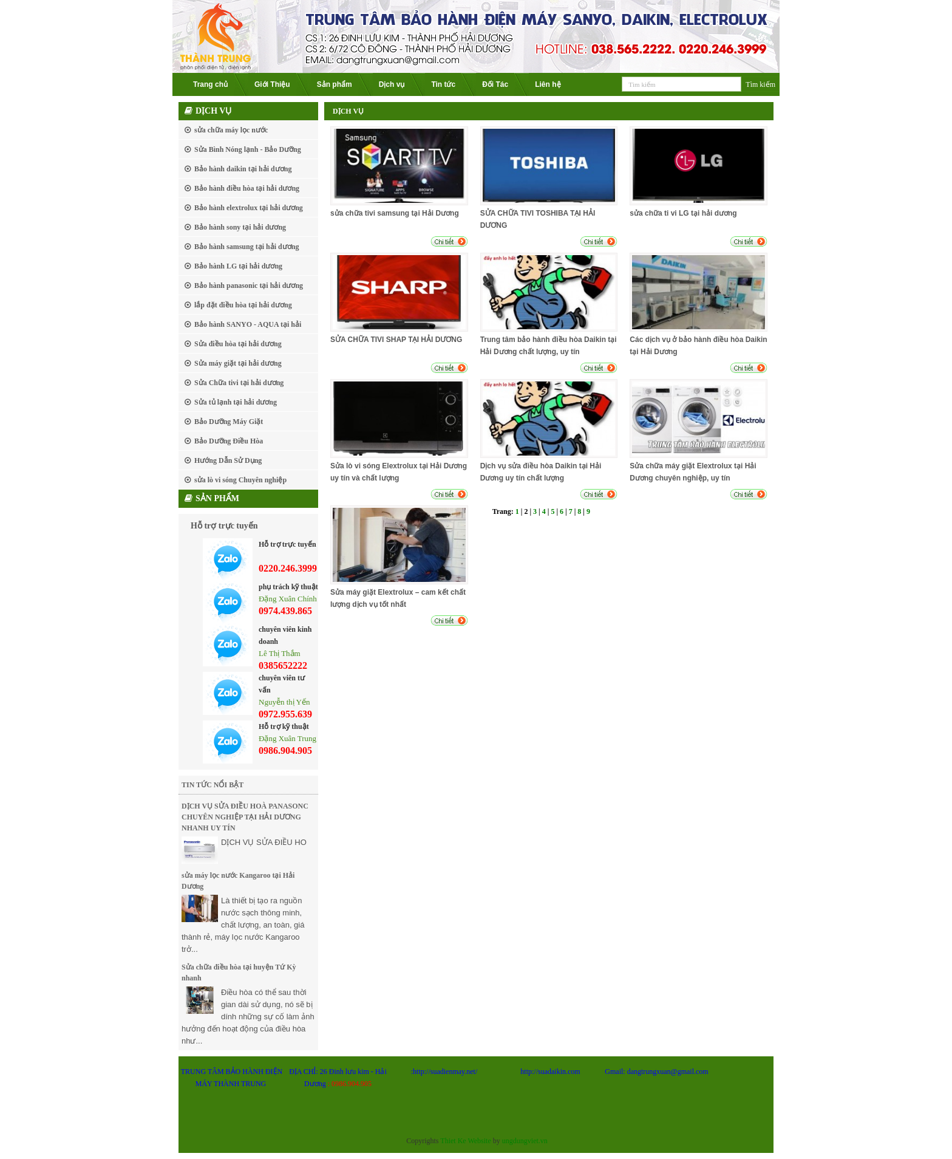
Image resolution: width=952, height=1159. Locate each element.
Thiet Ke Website (465, 1141)
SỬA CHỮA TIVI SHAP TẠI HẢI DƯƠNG (396, 339)
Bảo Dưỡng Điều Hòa (228, 441)
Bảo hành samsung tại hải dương (246, 246)
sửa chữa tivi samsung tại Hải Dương (394, 213)
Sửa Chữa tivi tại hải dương (239, 382)
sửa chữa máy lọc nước (231, 130)
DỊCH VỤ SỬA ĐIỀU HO (264, 842)
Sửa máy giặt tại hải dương (238, 363)
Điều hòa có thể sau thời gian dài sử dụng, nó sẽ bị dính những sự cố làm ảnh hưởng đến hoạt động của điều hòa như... (248, 1016)
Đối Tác (495, 84)
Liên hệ (547, 84)
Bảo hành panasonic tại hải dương (248, 285)
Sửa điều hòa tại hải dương (238, 344)
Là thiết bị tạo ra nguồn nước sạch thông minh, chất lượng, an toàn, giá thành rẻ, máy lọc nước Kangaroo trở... (243, 925)
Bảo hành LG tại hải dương (238, 266)
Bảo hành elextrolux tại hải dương (248, 207)
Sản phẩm (334, 84)
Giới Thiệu (272, 84)
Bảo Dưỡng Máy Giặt (228, 421)
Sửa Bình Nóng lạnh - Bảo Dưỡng (247, 149)
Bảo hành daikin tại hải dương (242, 169)
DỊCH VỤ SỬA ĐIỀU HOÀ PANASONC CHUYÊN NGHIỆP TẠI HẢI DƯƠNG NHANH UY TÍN (245, 817)
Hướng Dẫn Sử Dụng (228, 460)
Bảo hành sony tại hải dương (240, 227)
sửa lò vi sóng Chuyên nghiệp (240, 480)
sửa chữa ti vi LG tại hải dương (683, 213)
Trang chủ (210, 84)
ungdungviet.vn (525, 1141)
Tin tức (443, 84)
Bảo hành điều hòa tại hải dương (246, 188)
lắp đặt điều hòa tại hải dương (243, 305)
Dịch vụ (392, 84)
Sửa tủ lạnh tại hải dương (235, 402)
